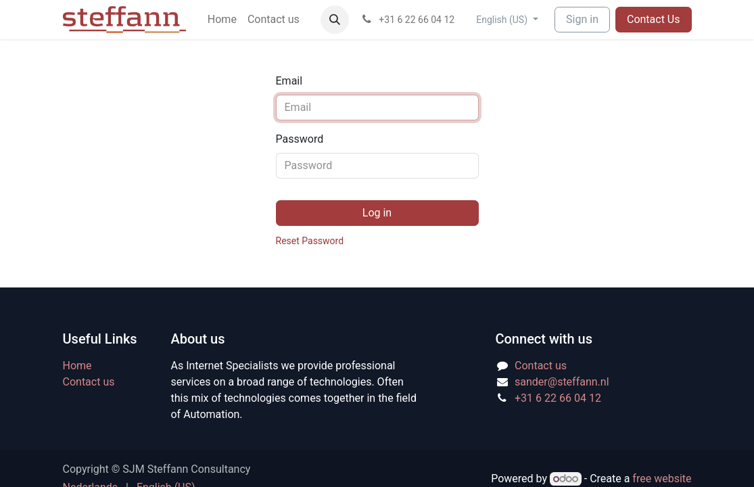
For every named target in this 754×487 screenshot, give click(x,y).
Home (77, 365)
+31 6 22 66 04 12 (558, 398)
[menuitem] (222, 19)
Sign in (582, 19)
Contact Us (653, 19)
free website (661, 478)
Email (289, 80)
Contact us (89, 381)
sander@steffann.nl (562, 381)
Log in (377, 212)
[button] (335, 19)
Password (300, 139)
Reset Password (310, 240)
